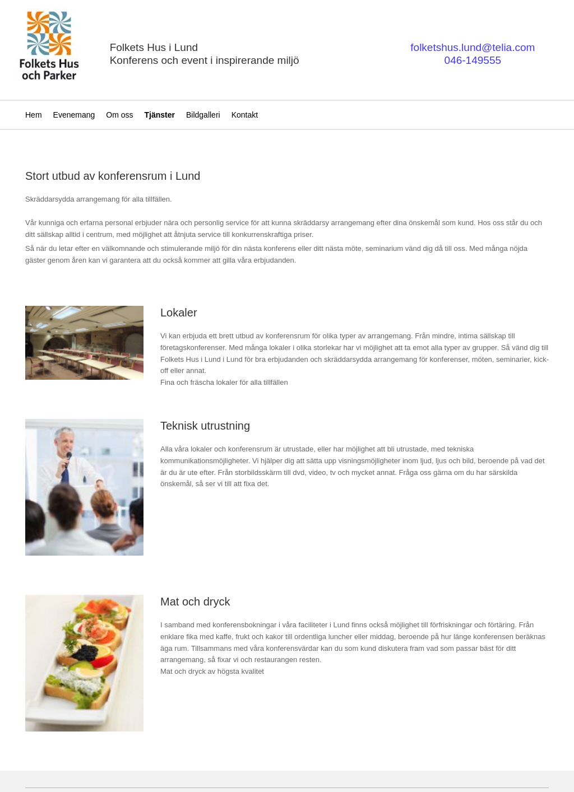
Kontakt (245, 114)
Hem (33, 114)
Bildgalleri (203, 114)
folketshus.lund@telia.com (472, 47)
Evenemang (74, 114)
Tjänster (160, 114)
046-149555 (473, 60)
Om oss (119, 114)
